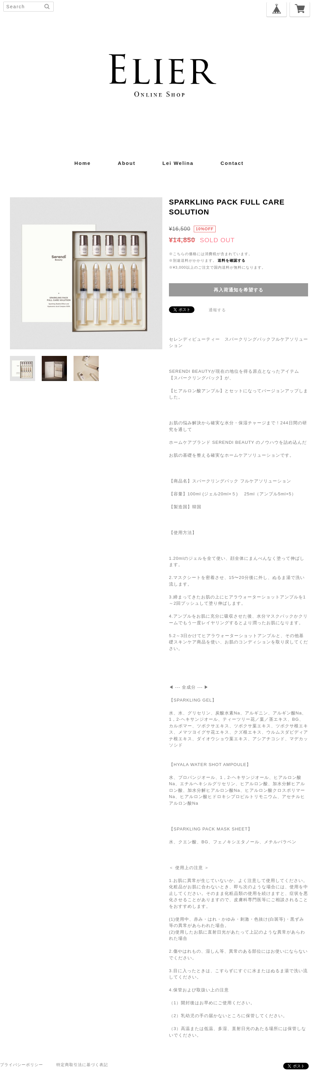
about (126, 163)
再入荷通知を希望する (238, 289)
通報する (217, 310)
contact (232, 163)
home (82, 163)
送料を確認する (231, 260)
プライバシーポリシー (21, 1064)
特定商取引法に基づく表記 (82, 1064)
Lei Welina (177, 163)
